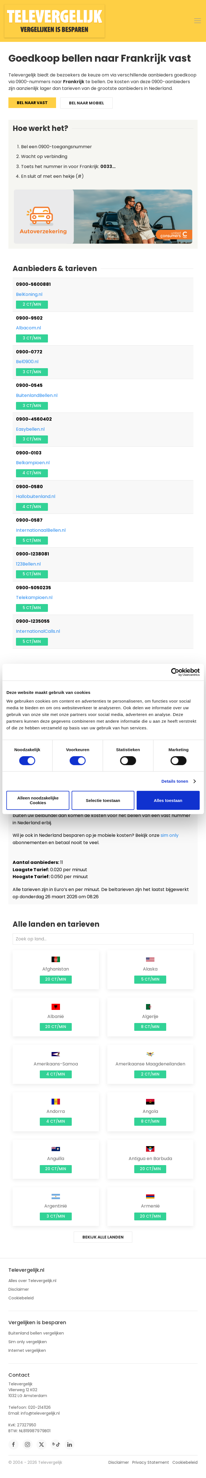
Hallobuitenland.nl (35, 496)
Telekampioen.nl (34, 597)
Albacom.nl (28, 328)
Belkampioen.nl (33, 462)
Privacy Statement (150, 1462)
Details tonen (174, 781)
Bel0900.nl (27, 361)
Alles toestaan (168, 800)
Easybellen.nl (30, 429)
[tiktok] (55, 1444)
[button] (197, 21)
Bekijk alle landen (103, 1237)
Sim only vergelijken (27, 1342)
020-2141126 (39, 1407)
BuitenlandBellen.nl (36, 395)
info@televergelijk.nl (40, 1413)
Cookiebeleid (21, 1298)
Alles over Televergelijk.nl (32, 1280)
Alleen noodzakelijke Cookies (38, 800)
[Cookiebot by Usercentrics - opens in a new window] (175, 672)
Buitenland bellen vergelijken (36, 1333)
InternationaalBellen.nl (41, 530)
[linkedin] (69, 1444)
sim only (170, 835)
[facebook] (13, 1444)
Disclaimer (18, 1289)
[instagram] (27, 1444)
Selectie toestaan (103, 800)
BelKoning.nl (29, 294)
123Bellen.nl (28, 564)
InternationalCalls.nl (38, 631)
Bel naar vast (32, 103)
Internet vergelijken (27, 1350)
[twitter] (41, 1444)
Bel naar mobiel (86, 103)
